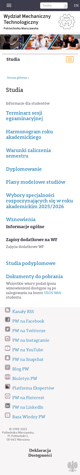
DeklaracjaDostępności (40, 453)
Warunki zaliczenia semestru (28, 153)
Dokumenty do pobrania (34, 276)
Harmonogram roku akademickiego (29, 134)
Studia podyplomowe (31, 263)
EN (76, 5)
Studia (13, 59)
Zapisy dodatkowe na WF (31, 240)
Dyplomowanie (24, 169)
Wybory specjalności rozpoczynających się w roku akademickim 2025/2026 (39, 201)
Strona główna (17, 78)
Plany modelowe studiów (35, 182)
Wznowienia (20, 219)
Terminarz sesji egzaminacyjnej (24, 116)
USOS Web (52, 292)
